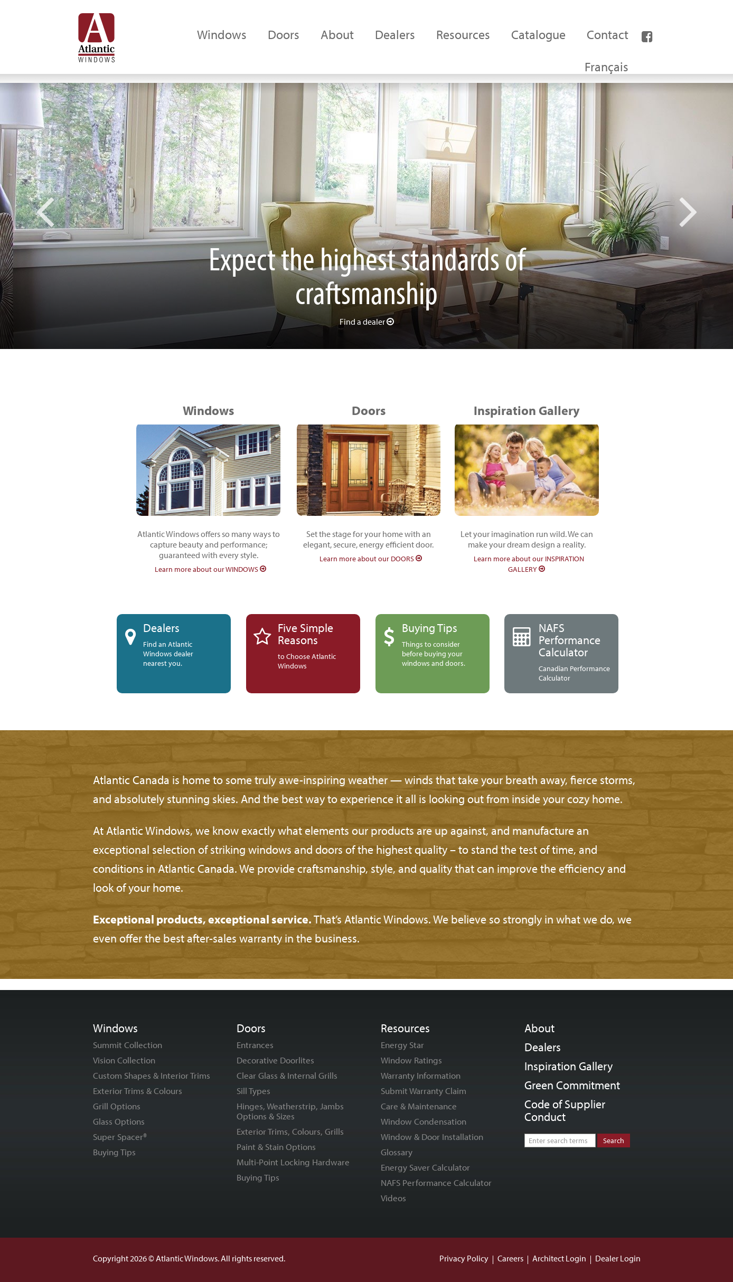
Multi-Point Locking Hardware (293, 1161)
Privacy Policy (463, 1258)
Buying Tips (114, 1151)
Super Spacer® (120, 1136)
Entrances (255, 1044)
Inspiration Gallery (568, 1066)
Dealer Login (618, 1258)
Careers (510, 1258)
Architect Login (559, 1258)
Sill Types (253, 1090)
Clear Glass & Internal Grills (287, 1075)
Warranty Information (421, 1075)
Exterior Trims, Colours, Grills (290, 1131)
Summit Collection (127, 1044)
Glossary (396, 1151)
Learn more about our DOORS (370, 558)
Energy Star (402, 1044)
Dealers (542, 1047)
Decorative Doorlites (275, 1060)
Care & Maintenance (419, 1105)
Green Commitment (572, 1085)
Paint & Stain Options (276, 1146)
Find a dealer (367, 321)
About (539, 1028)
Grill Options (116, 1105)
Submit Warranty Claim (423, 1090)
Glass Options (119, 1121)
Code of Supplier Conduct (564, 1110)
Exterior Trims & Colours (137, 1090)
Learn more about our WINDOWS (210, 569)
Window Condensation (423, 1121)
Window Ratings (411, 1060)
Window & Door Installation (432, 1136)
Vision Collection (124, 1060)
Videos (393, 1197)
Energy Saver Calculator (425, 1167)
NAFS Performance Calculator (436, 1182)
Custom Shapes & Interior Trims (151, 1075)
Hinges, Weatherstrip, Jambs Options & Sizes (290, 1110)
